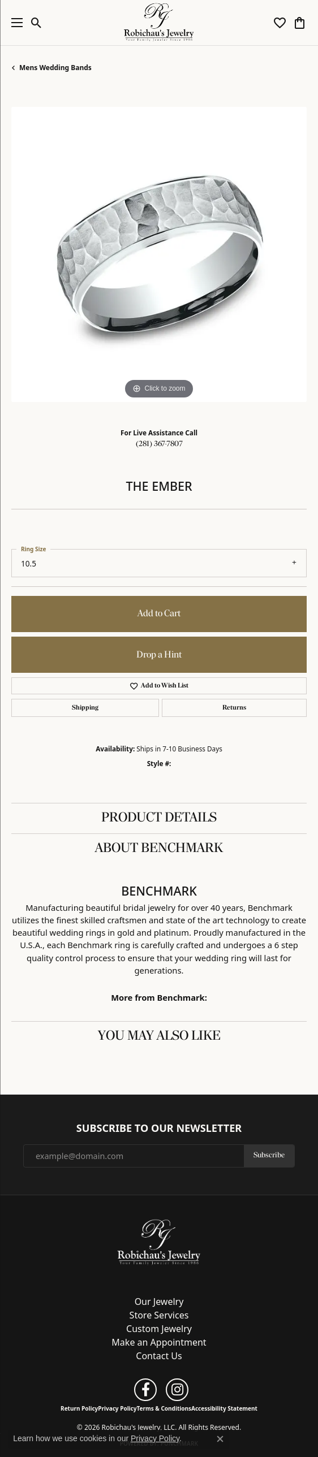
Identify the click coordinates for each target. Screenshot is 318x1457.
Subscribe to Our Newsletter (159, 1128)
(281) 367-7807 (159, 444)
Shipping (85, 707)
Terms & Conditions (163, 1408)
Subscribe (269, 1155)
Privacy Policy (117, 1408)
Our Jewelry (159, 1301)
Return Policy (79, 1408)
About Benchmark (159, 848)
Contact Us (159, 1356)
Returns (234, 707)
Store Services (159, 1315)
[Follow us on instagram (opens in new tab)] (177, 1389)
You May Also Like (159, 1036)
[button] (36, 22)
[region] (159, 254)
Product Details (159, 818)
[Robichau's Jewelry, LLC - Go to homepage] (159, 1241)
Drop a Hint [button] (159, 655)
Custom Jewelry (159, 1328)
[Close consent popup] (220, 1439)
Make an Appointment (158, 1342)
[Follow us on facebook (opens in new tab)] (145, 1389)
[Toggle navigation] (14, 22)
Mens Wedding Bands (55, 67)
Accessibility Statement (224, 1408)
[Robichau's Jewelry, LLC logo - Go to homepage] (159, 23)
